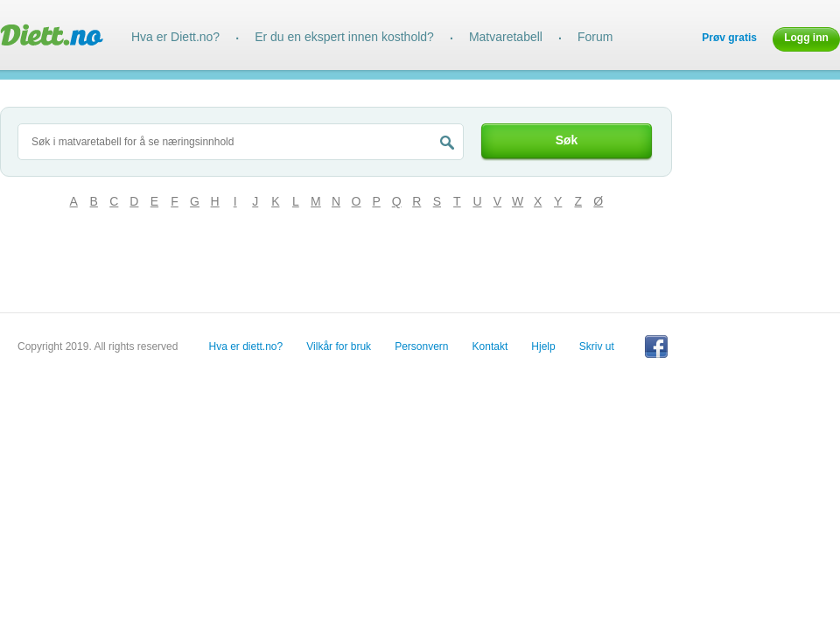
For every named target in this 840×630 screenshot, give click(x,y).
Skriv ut (596, 346)
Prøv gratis (729, 38)
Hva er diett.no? (246, 346)
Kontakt (490, 346)
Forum (595, 37)
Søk (567, 140)
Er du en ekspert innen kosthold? (344, 37)
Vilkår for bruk (338, 346)
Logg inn (806, 38)
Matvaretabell (505, 37)
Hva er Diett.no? (175, 37)
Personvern (421, 346)
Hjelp (543, 346)
